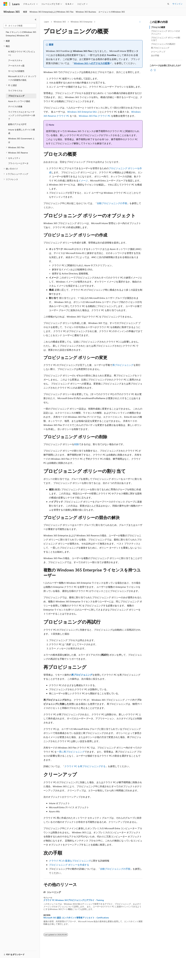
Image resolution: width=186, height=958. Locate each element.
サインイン (177, 3)
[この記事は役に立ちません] (155, 70)
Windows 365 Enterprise (81, 21)
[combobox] (19, 25)
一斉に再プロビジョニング (71, 751)
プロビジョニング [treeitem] (16, 95)
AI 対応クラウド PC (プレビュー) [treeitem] (21, 53)
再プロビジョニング (122, 364)
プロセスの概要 (158, 27)
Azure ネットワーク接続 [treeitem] (19, 101)
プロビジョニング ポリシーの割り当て (165, 39)
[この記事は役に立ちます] (151, 70)
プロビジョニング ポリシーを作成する (69, 864)
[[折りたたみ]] (36, 19)
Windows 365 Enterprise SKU (82, 111)
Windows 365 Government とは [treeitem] (21, 140)
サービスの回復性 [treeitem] (16, 71)
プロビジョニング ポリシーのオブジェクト (165, 32)
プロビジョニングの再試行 (163, 44)
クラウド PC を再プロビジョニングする (84, 766)
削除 (76, 444)
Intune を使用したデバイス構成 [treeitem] (21, 131)
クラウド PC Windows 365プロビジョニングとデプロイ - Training (73, 900)
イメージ (83, 180)
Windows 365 (60, 21)
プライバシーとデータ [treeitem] (18, 163)
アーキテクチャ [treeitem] (15, 60)
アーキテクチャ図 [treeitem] (16, 65)
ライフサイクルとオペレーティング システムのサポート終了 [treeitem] (21, 115)
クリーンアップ (158, 51)
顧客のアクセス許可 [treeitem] (17, 124)
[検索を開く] (168, 4)
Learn (46, 21)
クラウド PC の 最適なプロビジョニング (70, 860)
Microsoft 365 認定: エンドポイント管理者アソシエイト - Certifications (76, 917)
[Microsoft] (5, 4)
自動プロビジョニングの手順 (112, 203)
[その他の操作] (140, 22)
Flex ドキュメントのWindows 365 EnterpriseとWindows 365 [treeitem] (21, 34)
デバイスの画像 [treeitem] (15, 106)
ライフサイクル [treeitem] (15, 90)
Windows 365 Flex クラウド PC (94, 115)
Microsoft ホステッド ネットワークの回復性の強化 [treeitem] (22, 78)
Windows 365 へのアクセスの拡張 (92, 63)
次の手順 (155, 55)
